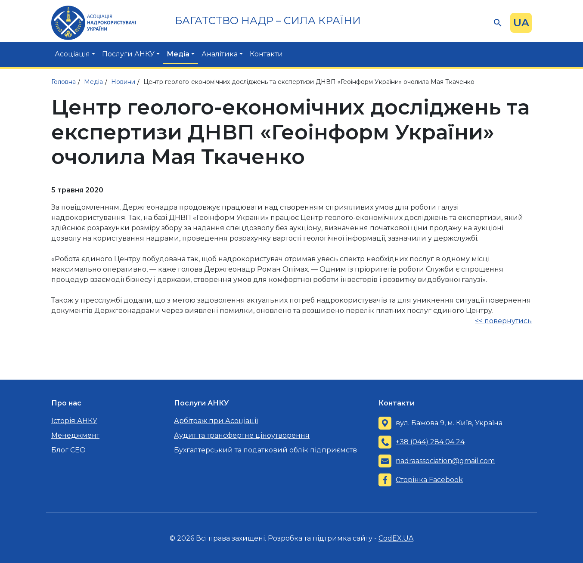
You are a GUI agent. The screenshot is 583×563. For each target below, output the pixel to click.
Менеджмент (75, 435)
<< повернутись (503, 321)
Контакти (266, 54)
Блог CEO (68, 450)
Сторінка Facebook (429, 480)
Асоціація (72, 54)
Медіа (178, 54)
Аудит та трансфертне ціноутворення (242, 435)
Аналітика (220, 54)
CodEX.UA (395, 538)
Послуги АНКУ (128, 54)
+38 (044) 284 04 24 (430, 442)
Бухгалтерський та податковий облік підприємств (265, 450)
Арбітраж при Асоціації (216, 421)
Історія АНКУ (74, 421)
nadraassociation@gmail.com (445, 461)
